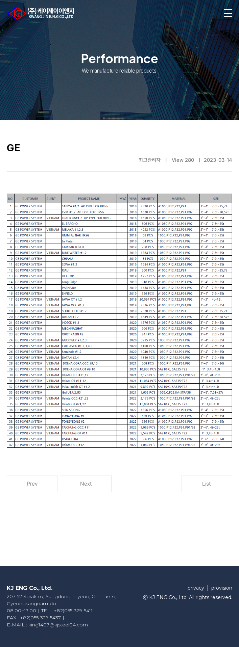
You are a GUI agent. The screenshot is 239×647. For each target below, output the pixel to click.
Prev (32, 484)
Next (86, 484)
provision (221, 588)
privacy (196, 588)
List (206, 484)
